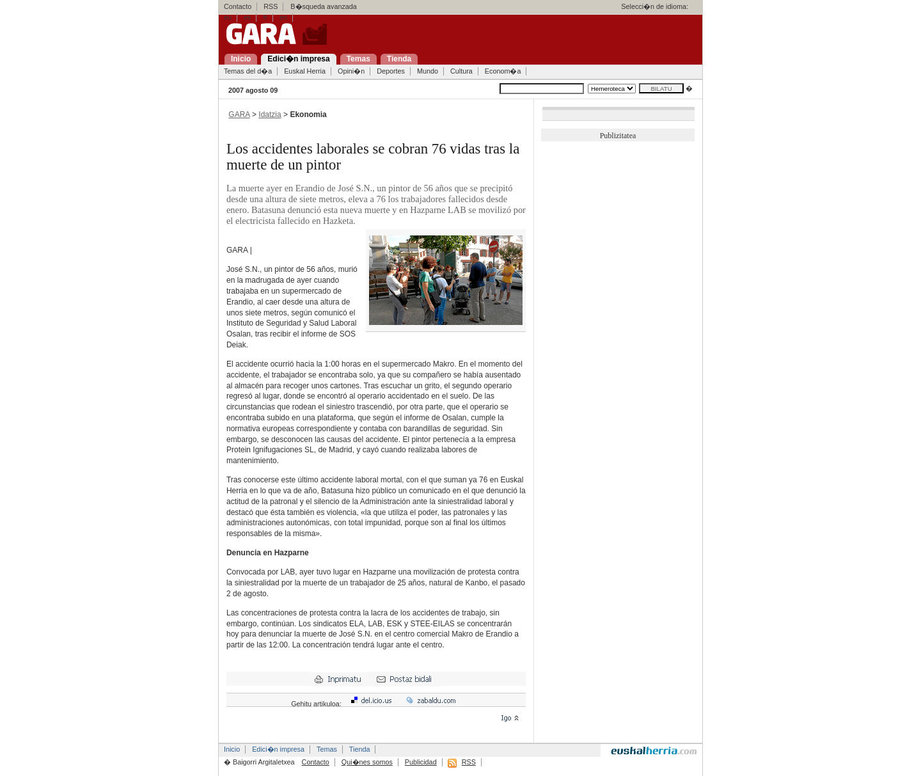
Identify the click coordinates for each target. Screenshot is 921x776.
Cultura (461, 71)
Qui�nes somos (367, 762)
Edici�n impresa (278, 749)
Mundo (427, 71)
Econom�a (503, 71)
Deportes (391, 71)
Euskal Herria (305, 71)
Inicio (232, 749)
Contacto (237, 6)
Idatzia (269, 114)
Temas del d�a (248, 71)
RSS (271, 6)
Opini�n (351, 71)
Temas (327, 749)
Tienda (359, 749)
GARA (238, 114)
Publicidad (421, 762)
